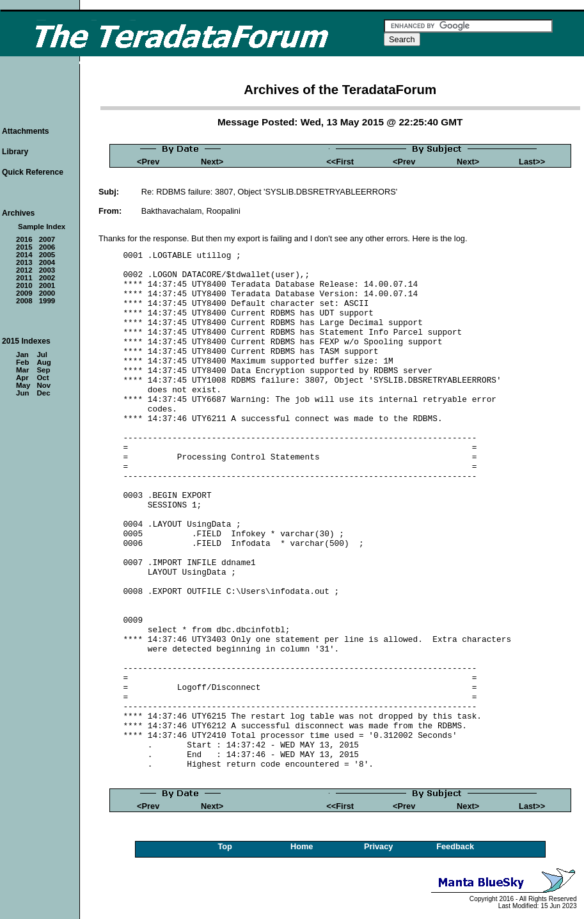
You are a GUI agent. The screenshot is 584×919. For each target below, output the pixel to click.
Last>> (532, 161)
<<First (340, 161)
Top (224, 846)
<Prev (148, 161)
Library (15, 151)
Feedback (455, 846)
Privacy (378, 846)
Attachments (25, 131)
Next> (212, 161)
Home (301, 846)
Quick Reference (32, 172)
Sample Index (41, 226)
